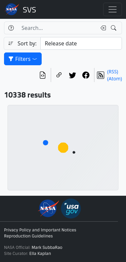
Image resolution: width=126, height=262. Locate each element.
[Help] (11, 28)
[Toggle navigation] (112, 9)
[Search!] (114, 28)
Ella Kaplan (40, 253)
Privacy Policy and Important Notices (40, 230)
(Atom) (114, 78)
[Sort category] (81, 43)
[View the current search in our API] (42, 75)
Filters (22, 59)
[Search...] (57, 28)
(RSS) (112, 71)
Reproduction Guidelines (28, 236)
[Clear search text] (101, 28)
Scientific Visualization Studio (29, 9)
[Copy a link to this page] (59, 75)
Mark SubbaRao (47, 247)
